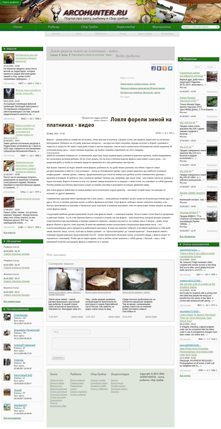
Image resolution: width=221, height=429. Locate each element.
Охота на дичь (56, 380)
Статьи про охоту (58, 397)
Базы (78, 33)
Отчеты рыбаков (77, 394)
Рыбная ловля (77, 383)
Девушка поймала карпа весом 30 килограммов (143, 88)
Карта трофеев (145, 33)
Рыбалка (53, 27)
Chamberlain (21, 315)
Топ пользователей (17, 309)
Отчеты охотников (58, 391)
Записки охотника (58, 388)
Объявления (101, 33)
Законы (114, 380)
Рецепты (115, 391)
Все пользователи (12, 418)
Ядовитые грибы (98, 385)
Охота (17, 27)
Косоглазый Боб (23, 375)
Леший (18, 390)
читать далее (77, 316)
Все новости (9, 232)
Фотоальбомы (167, 33)
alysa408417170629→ (190, 311)
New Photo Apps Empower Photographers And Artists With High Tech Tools (196, 351)
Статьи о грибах (98, 380)
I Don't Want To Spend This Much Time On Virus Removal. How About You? (197, 317)
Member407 (20, 405)
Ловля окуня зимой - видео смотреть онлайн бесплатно (65, 293)
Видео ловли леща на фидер (98, 292)
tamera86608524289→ (190, 345)
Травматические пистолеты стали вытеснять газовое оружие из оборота (26, 166)
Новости (11, 48)
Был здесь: (19, 320)
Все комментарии (12, 301)
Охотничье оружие (58, 394)
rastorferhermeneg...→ (190, 250)
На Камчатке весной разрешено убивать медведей (26, 57)
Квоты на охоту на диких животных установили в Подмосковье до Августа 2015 (19, 131)
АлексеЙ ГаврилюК (25, 345)
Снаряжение (56, 400)
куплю (197, 67)
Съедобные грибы (99, 383)
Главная (54, 54)
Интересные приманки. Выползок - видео (140, 92)
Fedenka (18, 360)
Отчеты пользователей (196, 244)
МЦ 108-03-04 (187, 122)
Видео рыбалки (77, 380)
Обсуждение (9, 83)
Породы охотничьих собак (58, 404)
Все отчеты (185, 375)
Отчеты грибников (99, 388)
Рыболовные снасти (76, 387)
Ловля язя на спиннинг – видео (136, 292)
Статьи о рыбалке (78, 391)
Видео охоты (56, 385)
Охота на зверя (57, 383)
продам (210, 67)
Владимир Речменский (27, 330)
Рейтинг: (18, 318)
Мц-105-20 (185, 171)
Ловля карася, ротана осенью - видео (138, 83)
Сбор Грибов (89, 27)
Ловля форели (53, 153)
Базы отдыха (117, 383)
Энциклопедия (125, 27)
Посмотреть (212, 91)
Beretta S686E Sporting (192, 193)
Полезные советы (119, 388)
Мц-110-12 (185, 146)
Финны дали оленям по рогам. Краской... (28, 91)
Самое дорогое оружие (28, 198)
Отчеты (123, 33)
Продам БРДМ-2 (189, 212)
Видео (65, 54)
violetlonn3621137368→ (191, 281)
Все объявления (187, 236)
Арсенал (56, 33)
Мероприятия (161, 27)
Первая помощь (118, 385)
